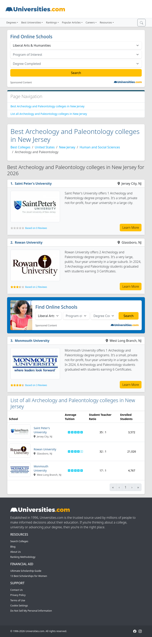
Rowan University (29, 242)
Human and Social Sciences (100, 147)
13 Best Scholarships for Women (28, 576)
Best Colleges (20, 147)
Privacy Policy (18, 595)
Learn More (130, 227)
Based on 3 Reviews (36, 385)
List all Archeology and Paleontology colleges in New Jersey (48, 114)
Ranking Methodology (22, 557)
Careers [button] (90, 22)
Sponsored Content (21, 82)
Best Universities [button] (31, 22)
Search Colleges (19, 541)
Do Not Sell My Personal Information (31, 610)
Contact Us (16, 590)
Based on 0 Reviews (36, 228)
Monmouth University (32, 340)
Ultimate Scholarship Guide (25, 571)
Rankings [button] (51, 22)
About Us (15, 551)
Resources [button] (106, 22)
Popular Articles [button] (71, 22)
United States (45, 147)
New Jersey (67, 147)
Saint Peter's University (33, 183)
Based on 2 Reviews (36, 287)
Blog (12, 546)
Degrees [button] (11, 22)
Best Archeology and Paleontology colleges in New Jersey (47, 106)
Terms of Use (17, 600)
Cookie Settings (19, 605)
